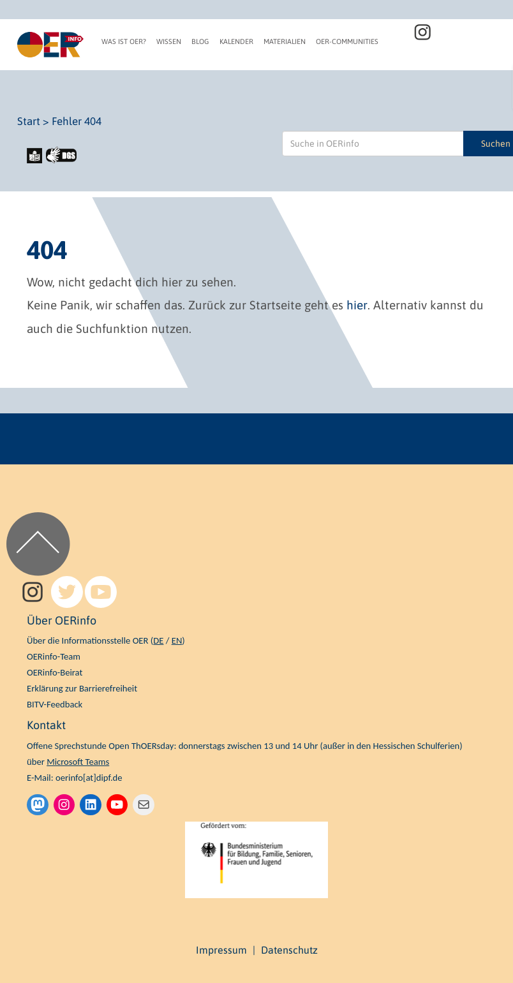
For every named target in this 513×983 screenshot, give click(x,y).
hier (357, 305)
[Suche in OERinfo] (373, 143)
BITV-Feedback (54, 704)
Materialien (285, 41)
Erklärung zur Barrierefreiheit (82, 688)
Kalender (236, 41)
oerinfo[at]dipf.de (89, 777)
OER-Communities (347, 41)
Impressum (221, 950)
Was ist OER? (123, 41)
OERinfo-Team (53, 656)
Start (28, 121)
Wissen (168, 41)
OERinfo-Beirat (54, 672)
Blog (200, 41)
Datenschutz (289, 950)
